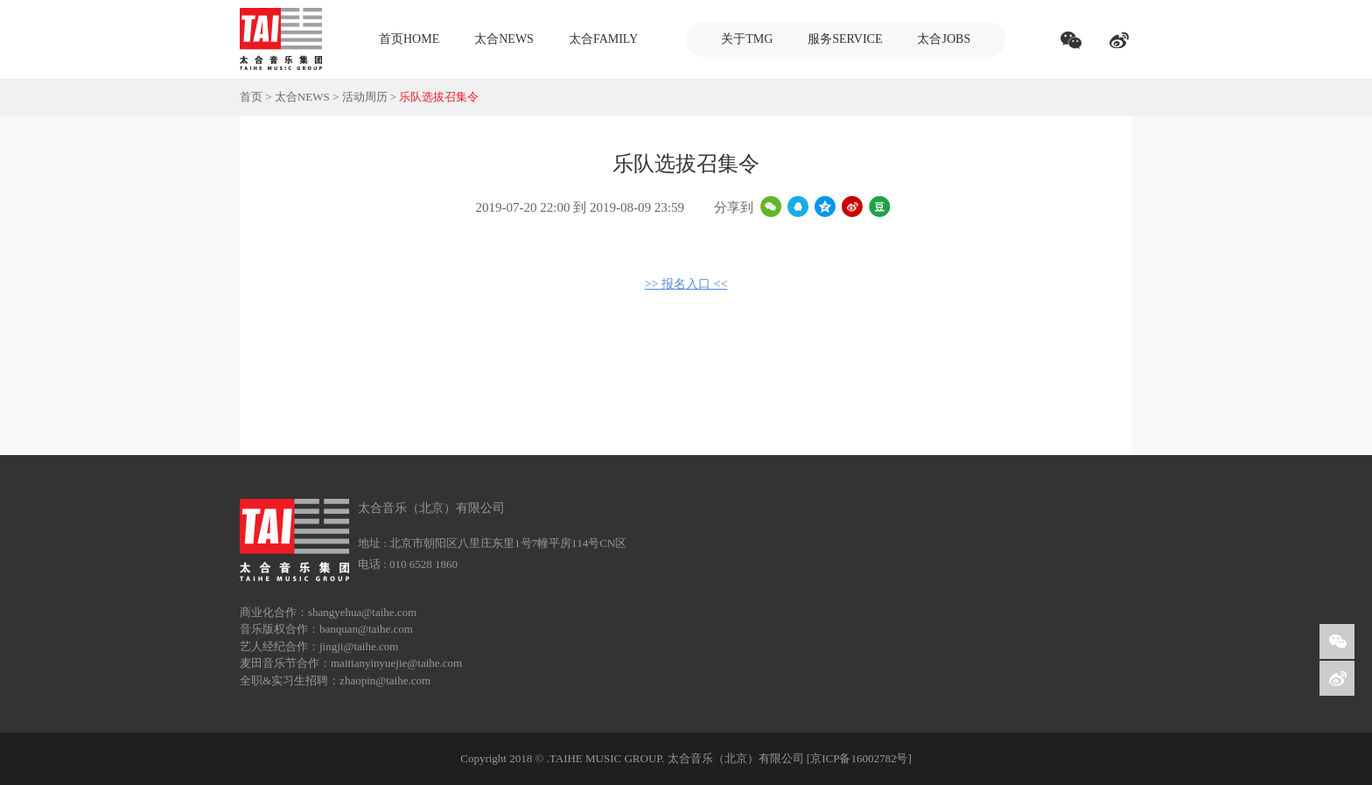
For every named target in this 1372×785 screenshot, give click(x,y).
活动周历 (365, 96)
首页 (251, 96)
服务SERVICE (845, 39)
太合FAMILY (603, 39)
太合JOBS (943, 39)
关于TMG (747, 39)
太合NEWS (504, 39)
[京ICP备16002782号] (859, 758)
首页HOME (409, 39)
